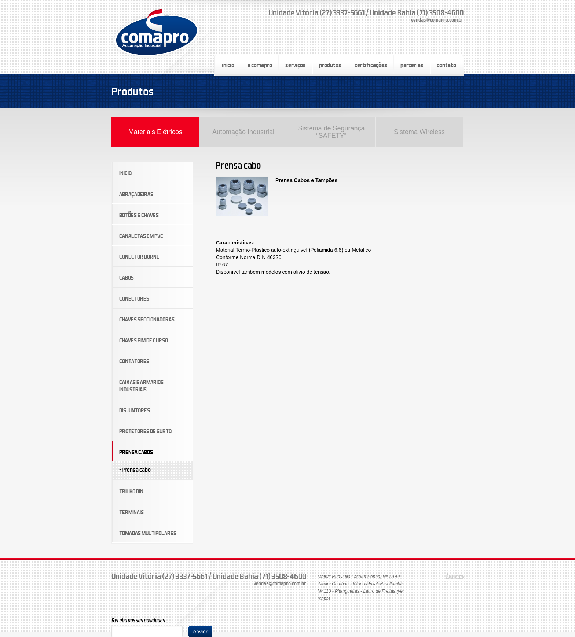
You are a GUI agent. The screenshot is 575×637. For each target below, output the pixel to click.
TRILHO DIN (131, 491)
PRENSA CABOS (136, 452)
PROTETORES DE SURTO (145, 431)
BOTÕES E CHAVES (139, 214)
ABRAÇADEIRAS (136, 194)
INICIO (125, 173)
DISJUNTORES (134, 410)
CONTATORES (134, 361)
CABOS (126, 277)
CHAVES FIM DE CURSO (143, 340)
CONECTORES (134, 298)
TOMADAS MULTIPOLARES (147, 533)
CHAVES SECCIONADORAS (147, 319)
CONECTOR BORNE (139, 256)
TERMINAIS (131, 512)
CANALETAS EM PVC (141, 235)
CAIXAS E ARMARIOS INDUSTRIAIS (141, 386)
